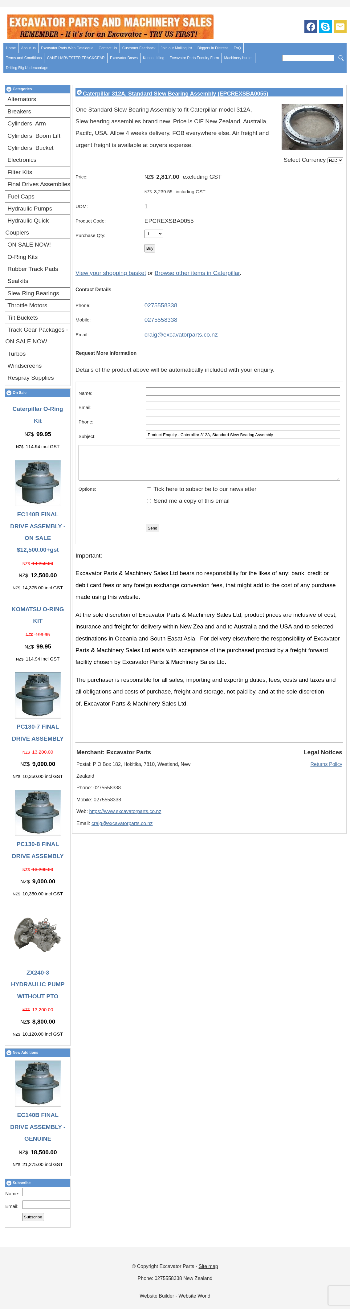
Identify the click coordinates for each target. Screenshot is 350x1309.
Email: (11, 1206)
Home (11, 48)
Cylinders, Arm (26, 123)
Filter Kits (19, 172)
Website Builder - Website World (175, 1296)
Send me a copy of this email (188, 507)
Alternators (21, 99)
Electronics (21, 160)
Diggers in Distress (213, 48)
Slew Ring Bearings (33, 293)
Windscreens (24, 365)
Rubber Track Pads (32, 269)
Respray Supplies (30, 377)
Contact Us (108, 48)
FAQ (237, 48)
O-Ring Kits (22, 257)
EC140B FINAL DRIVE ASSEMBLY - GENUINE (37, 1127)
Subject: (87, 436)
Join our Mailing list (176, 48)
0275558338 (160, 305)
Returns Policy (326, 770)
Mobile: (83, 319)
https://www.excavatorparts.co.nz (125, 817)
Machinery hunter (238, 58)
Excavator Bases (124, 58)
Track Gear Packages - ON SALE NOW (36, 335)
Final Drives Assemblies (38, 184)
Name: (12, 1193)
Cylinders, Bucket (30, 148)
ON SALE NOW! (29, 244)
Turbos (16, 353)
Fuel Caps (20, 196)
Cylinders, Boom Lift (33, 136)
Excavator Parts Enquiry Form (194, 58)
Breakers (19, 111)
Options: (87, 495)
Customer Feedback (139, 48)
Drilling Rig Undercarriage (27, 68)
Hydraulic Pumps (29, 208)
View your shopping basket (110, 273)
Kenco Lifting (153, 58)
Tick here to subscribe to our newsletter (201, 495)
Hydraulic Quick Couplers (27, 226)
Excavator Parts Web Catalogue (67, 48)
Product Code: (90, 220)
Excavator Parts (176, 1266)
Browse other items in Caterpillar (197, 273)
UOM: (81, 206)
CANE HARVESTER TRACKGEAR (76, 58)
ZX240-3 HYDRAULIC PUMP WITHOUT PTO (38, 984)
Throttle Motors (27, 305)
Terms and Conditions (24, 58)
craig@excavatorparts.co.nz (181, 334)
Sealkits (17, 281)
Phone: (83, 305)
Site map (208, 1266)
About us (28, 48)
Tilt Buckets (22, 317)
